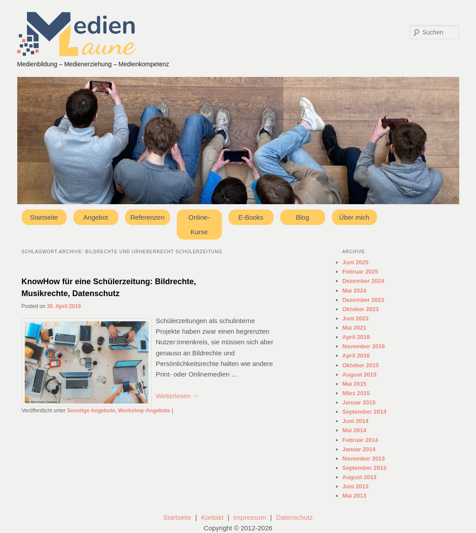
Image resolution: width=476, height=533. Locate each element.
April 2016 (356, 355)
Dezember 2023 (364, 300)
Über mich (354, 217)
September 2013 (365, 467)
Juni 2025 (356, 262)
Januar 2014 (359, 449)
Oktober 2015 (361, 365)
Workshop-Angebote (144, 410)
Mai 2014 (354, 430)
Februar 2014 (360, 440)
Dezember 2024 (364, 281)
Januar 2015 (359, 402)
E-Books (250, 217)
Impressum (249, 517)
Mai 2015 (354, 384)
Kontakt (212, 517)
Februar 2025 (360, 271)
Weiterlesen (177, 396)
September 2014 (365, 411)
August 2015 (360, 374)
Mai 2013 (354, 495)
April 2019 (356, 337)
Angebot (96, 217)
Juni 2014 (356, 421)
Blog (302, 217)
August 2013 (360, 477)
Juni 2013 (356, 486)
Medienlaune (76, 34)
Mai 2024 (354, 290)
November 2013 (364, 458)
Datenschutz (294, 517)
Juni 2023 (356, 318)
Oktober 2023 (361, 309)
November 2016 (364, 346)
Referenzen (147, 217)
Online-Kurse (198, 224)
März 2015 (356, 393)
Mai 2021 (354, 327)
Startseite (44, 217)
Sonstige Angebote (91, 410)
